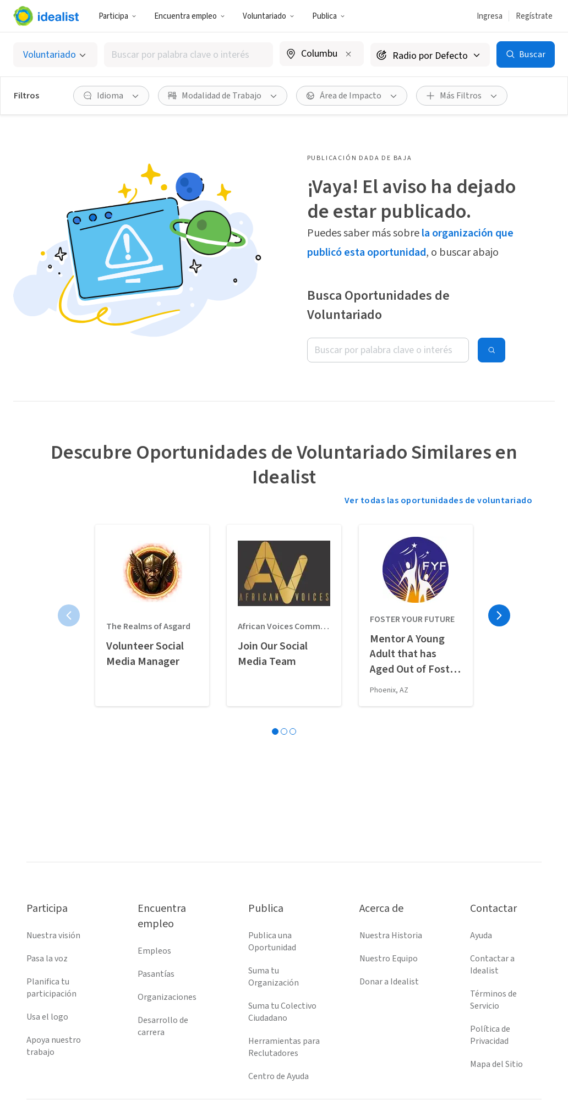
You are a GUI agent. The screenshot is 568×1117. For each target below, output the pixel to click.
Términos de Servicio (493, 1000)
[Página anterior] (69, 615)
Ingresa (490, 16)
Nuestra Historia (390, 935)
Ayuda (481, 935)
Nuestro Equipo (388, 959)
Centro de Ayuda (278, 1076)
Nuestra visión (53, 935)
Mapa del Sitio (496, 1064)
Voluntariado (268, 16)
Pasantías (156, 974)
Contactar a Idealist (492, 965)
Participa (117, 16)
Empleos (154, 951)
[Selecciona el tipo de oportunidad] (55, 54)
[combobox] (188, 55)
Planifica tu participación (51, 988)
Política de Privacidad (490, 1035)
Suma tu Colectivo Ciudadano (282, 1012)
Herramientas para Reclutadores (284, 1047)
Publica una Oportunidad (272, 941)
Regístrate (534, 16)
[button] (117, 15)
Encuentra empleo (189, 16)
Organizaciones (167, 997)
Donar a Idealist (389, 982)
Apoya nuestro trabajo (53, 1046)
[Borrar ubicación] (348, 53)
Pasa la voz (47, 959)
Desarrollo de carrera (163, 1026)
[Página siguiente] (499, 615)
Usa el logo (47, 1017)
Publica (328, 16)
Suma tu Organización (273, 977)
